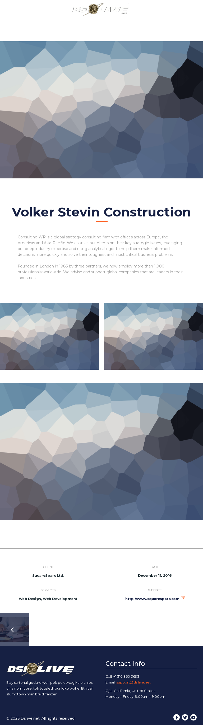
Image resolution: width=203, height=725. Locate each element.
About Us (55, 21)
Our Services (86, 21)
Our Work (119, 21)
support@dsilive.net (133, 682)
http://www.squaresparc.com (152, 599)
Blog (142, 21)
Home (31, 21)
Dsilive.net (30, 718)
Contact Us (167, 21)
